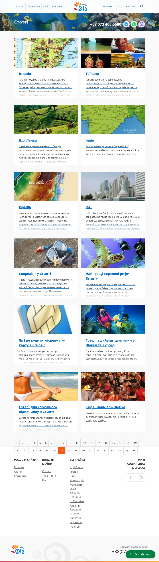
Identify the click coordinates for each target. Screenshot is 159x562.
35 (126, 450)
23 (39, 450)
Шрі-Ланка (76, 467)
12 (84, 442)
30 (90, 450)
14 (98, 442)
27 (68, 450)
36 (134, 450)
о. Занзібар (77, 501)
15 (106, 442)
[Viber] (141, 24)
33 (112, 450)
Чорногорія (77, 480)
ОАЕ (45, 6)
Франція (75, 526)
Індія (73, 488)
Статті (119, 6)
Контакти (131, 6)
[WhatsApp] (134, 24)
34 (119, 450)
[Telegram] (126, 24)
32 (105, 450)
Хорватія (75, 518)
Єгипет (20, 6)
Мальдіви (76, 484)
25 (54, 450)
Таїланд (75, 492)
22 (32, 450)
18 (128, 442)
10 (69, 442)
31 (97, 450)
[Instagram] (141, 477)
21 (25, 450)
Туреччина (33, 6)
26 (61, 450)
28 (76, 450)
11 (77, 442)
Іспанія (74, 513)
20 (18, 450)
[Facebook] (131, 477)
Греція (74, 471)
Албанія (75, 505)
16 (113, 442)
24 (47, 450)
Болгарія (75, 497)
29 (83, 450)
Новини (107, 6)
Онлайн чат (140, 554)
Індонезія (76, 522)
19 (135, 442)
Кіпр (73, 476)
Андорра (75, 509)
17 (120, 442)
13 (91, 442)
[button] (57, 6)
